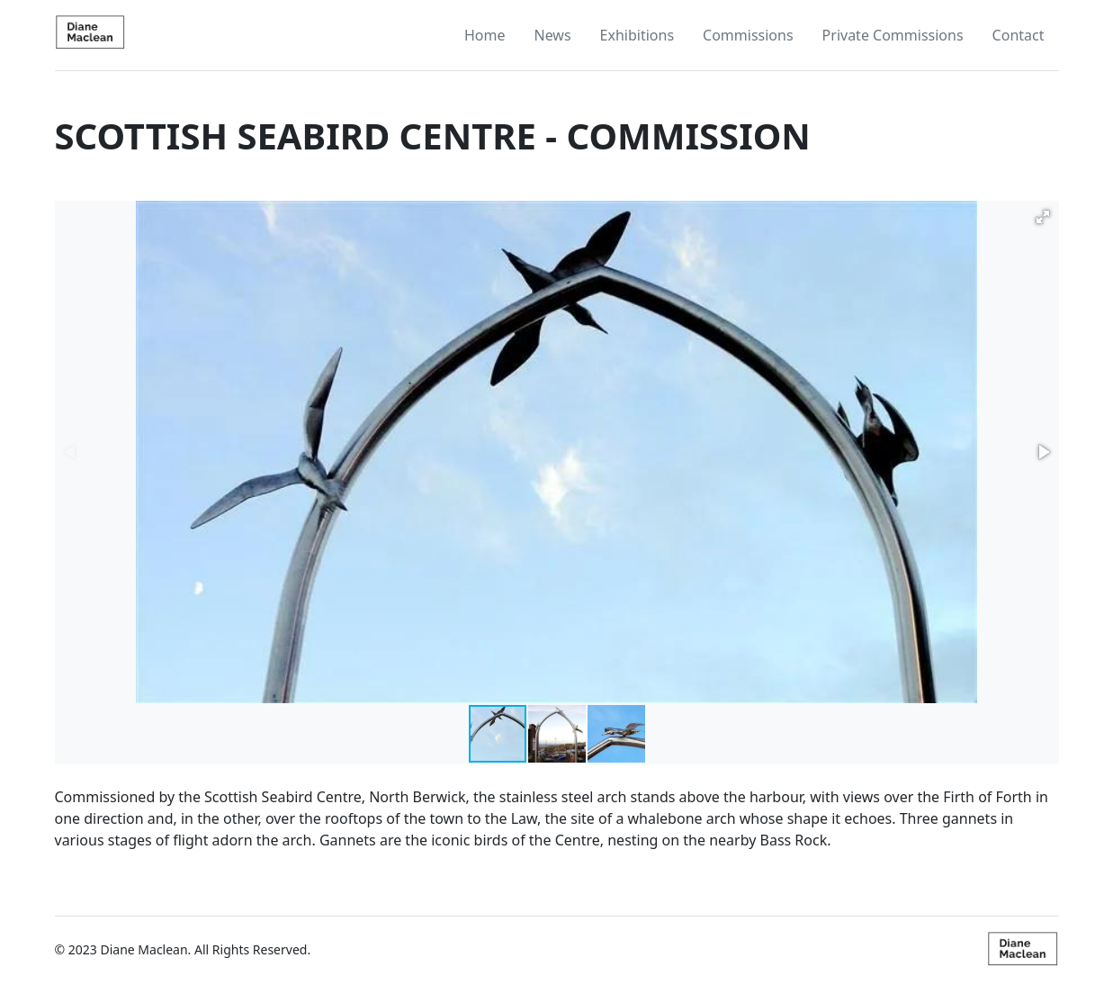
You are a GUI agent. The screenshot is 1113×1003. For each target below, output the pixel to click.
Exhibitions (637, 35)
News (552, 35)
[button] (1042, 217)
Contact (1018, 35)
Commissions (748, 35)
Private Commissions (893, 35)
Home (485, 35)
